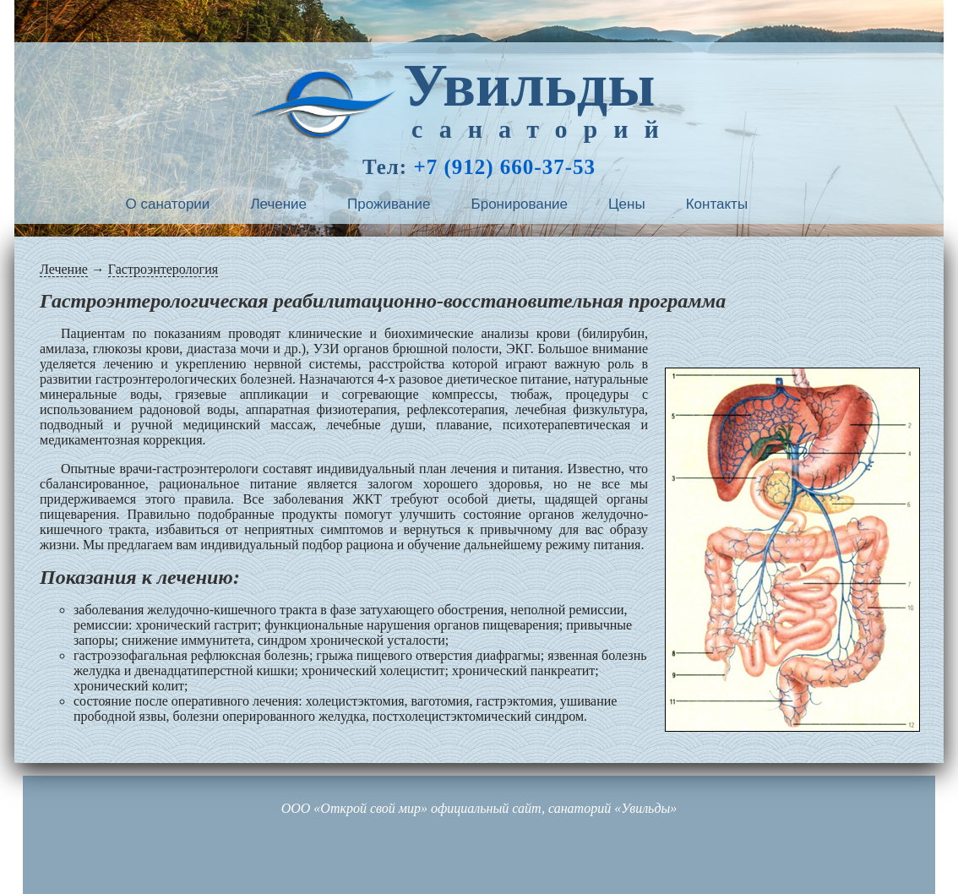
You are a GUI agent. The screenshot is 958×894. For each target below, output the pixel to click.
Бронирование (520, 204)
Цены (626, 204)
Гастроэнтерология (163, 269)
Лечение (278, 204)
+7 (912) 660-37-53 (504, 166)
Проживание (388, 204)
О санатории (168, 204)
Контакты (717, 204)
